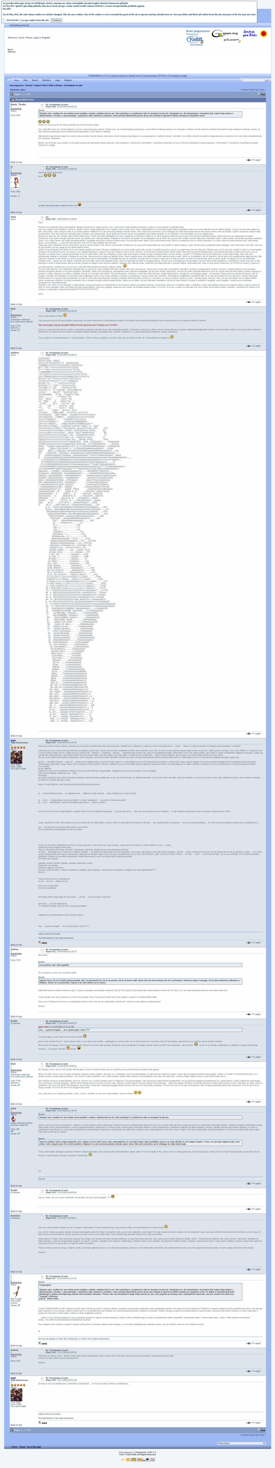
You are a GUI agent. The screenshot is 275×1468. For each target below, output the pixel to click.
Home (16, 80)
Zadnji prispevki (119, 75)
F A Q (106, 75)
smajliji (183, 75)
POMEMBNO (95, 75)
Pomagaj (173, 75)
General (29, 85)
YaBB (121, 1454)
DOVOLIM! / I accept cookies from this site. (28, 20)
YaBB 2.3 (151, 1452)
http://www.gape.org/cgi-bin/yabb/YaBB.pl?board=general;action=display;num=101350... (78, 325)
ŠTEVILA (163, 75)
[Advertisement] (137, 63)
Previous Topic (248, 90)
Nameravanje (149, 75)
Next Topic (259, 90)
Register (46, 37)
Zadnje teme (135, 75)
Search (35, 80)
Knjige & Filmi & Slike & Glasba (48, 85)
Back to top (16, 162)
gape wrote (43, 1027)
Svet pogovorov (17, 85)
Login (35, 37)
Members (47, 80)
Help (25, 80)
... (23, 94)
